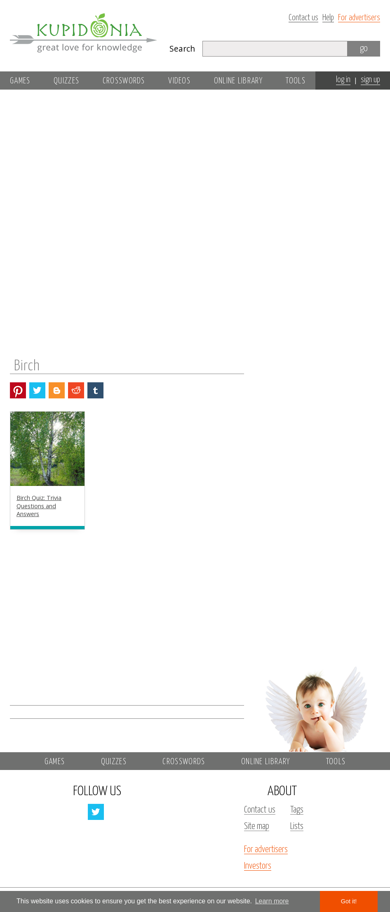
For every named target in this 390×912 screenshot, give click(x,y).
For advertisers (359, 18)
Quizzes (66, 81)
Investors (257, 866)
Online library (238, 81)
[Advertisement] (316, 209)
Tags (296, 810)
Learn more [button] (272, 901)
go (364, 48)
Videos (179, 81)
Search (182, 48)
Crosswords (124, 81)
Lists (296, 826)
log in (343, 80)
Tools (295, 81)
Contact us (303, 18)
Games (20, 81)
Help (328, 18)
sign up (370, 80)
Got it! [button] (349, 901)
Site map (256, 826)
